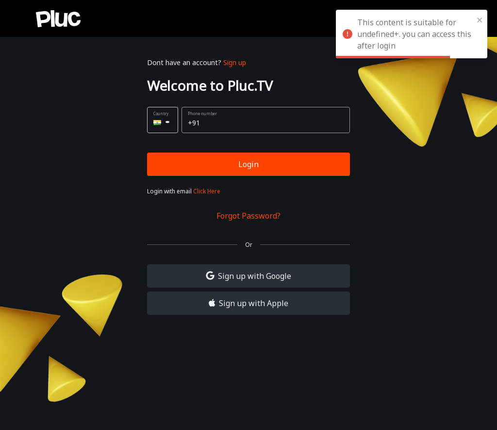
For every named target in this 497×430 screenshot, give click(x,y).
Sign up (234, 62)
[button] (162, 120)
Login (248, 164)
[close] (480, 19)
